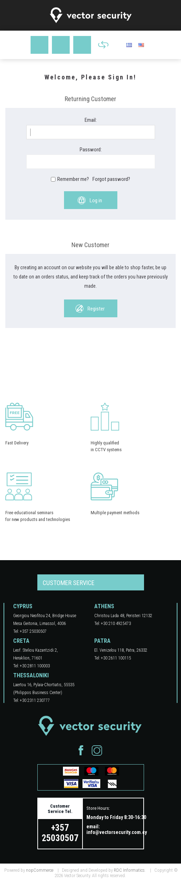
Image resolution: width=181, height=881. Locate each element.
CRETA (21, 640)
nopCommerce (39, 870)
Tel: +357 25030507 (30, 631)
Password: (91, 149)
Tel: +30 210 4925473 (112, 623)
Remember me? (73, 179)
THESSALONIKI (31, 675)
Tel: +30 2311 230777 (31, 700)
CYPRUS (22, 606)
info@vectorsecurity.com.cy (116, 832)
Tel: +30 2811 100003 (31, 665)
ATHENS (104, 606)
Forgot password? (111, 179)
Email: (91, 120)
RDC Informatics (129, 870)
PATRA (102, 640)
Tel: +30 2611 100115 (112, 658)
